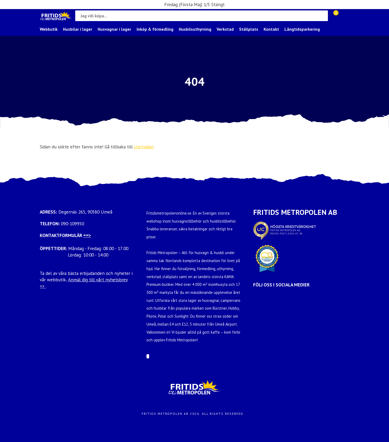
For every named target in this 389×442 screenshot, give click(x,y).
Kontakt (271, 29)
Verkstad (225, 29)
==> (87, 235)
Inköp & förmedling (155, 29)
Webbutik (49, 29)
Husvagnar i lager (114, 29)
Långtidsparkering (302, 29)
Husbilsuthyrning (195, 29)
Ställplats (248, 29)
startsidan (144, 147)
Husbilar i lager (77, 29)
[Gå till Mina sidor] (344, 15)
